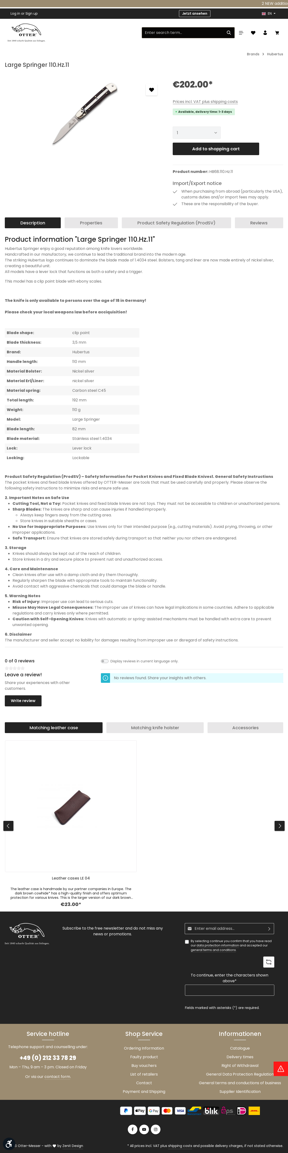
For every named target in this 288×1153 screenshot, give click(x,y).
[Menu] (241, 32)
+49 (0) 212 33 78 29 (48, 1058)
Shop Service (144, 1034)
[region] (84, 114)
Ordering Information (144, 1048)
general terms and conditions (213, 950)
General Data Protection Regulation (240, 1074)
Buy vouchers (144, 1065)
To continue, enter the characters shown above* (229, 978)
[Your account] (265, 32)
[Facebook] (132, 1129)
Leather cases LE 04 (71, 878)
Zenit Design (72, 1145)
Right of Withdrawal (239, 1065)
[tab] (33, 222)
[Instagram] (155, 1129)
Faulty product (144, 1057)
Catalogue (240, 1048)
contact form (57, 1076)
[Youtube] (144, 1129)
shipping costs (180, 1145)
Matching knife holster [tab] (155, 728)
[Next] (280, 826)
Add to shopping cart (216, 149)
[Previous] (8, 826)
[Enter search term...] (183, 32)
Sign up (31, 13)
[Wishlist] (253, 32)
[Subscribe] (269, 928)
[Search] (229, 32)
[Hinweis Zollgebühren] (281, 1069)
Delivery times (240, 1057)
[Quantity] (197, 133)
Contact (144, 1083)
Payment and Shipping (144, 1091)
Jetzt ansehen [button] (194, 13)
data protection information (217, 945)
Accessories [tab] (245, 728)
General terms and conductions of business (240, 1083)
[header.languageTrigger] (268, 13)
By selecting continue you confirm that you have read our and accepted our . (231, 945)
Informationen (240, 1034)
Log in (15, 13)
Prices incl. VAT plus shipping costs (205, 101)
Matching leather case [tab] (54, 728)
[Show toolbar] (9, 1144)
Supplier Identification (240, 1091)
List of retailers (144, 1074)
